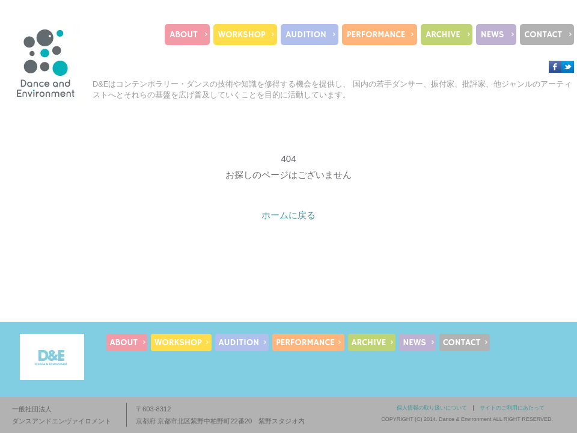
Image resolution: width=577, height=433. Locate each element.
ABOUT (183, 34)
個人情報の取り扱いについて (432, 408)
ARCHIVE (443, 34)
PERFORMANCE (376, 34)
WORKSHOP (242, 34)
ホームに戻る (288, 215)
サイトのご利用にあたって (512, 408)
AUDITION (305, 34)
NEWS (492, 34)
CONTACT (543, 34)
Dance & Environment (465, 419)
